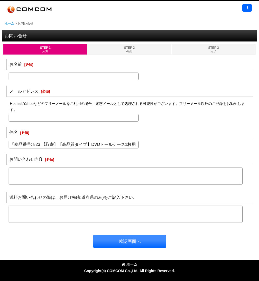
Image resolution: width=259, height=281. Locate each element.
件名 (13, 132)
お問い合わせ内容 (26, 159)
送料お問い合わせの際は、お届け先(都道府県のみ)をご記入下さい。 (73, 197)
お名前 (15, 64)
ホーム (129, 264)
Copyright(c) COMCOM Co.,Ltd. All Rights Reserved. (129, 271)
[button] (247, 8)
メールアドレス (23, 91)
